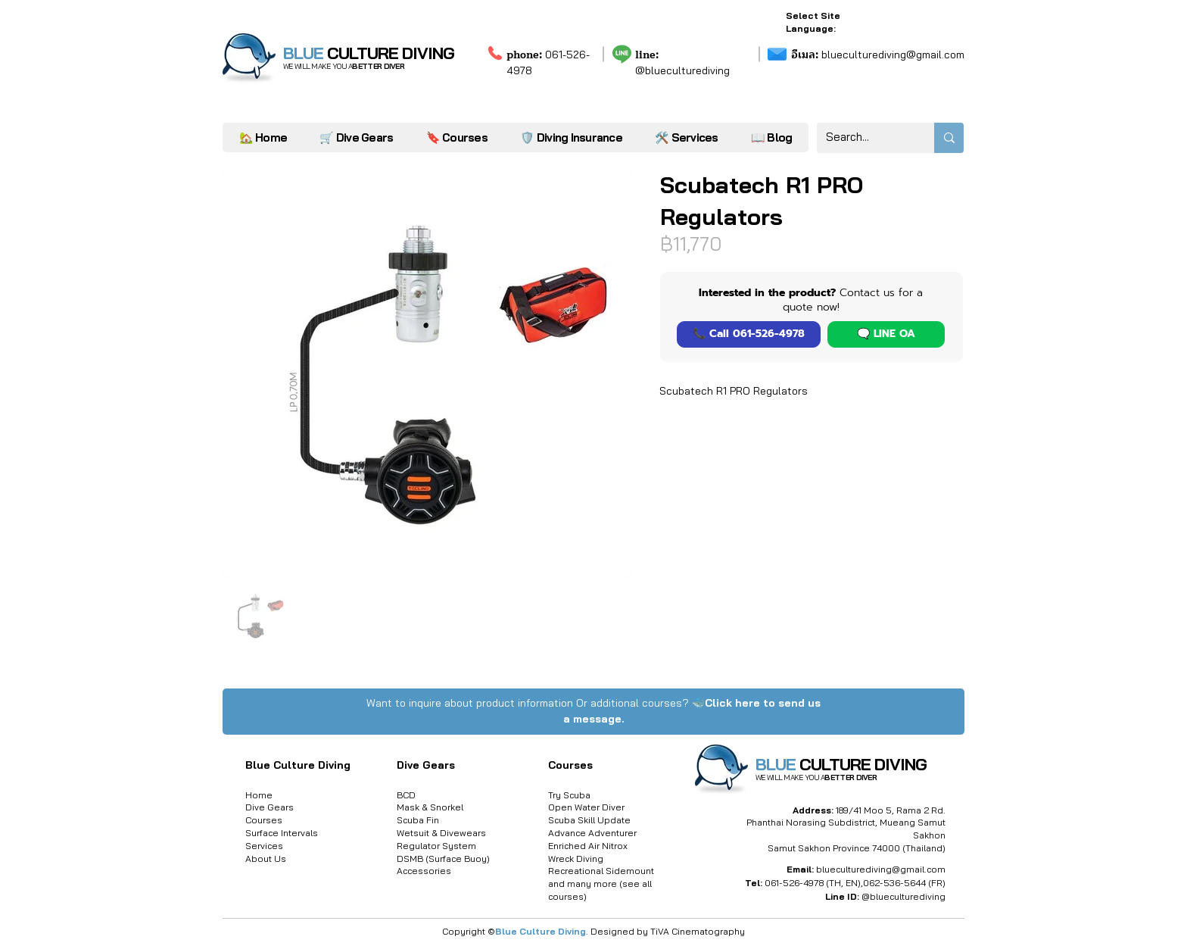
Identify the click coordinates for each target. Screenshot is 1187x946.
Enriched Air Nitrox (588, 845)
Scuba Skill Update (589, 820)
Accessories (424, 870)
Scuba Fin (418, 820)
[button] (686, 137)
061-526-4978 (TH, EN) (813, 882)
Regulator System (436, 845)
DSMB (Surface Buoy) (443, 858)
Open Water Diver (586, 807)
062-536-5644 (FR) (904, 882)
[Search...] (864, 138)
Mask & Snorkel (430, 807)
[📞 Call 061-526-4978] (749, 334)
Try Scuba (569, 795)
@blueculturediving (682, 70)
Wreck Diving (575, 858)
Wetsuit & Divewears (441, 832)
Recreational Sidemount (601, 870)
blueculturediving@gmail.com (877, 54)
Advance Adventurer (592, 832)
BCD (406, 795)
